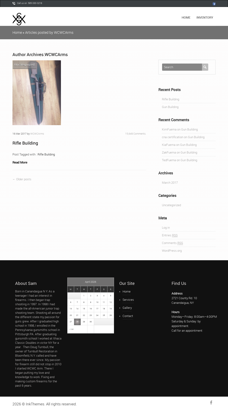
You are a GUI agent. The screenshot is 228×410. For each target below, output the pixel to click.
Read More (19, 162)
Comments (172, 243)
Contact (128, 316)
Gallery (127, 308)
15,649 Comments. (135, 133)
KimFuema (169, 129)
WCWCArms (56, 54)
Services (128, 300)
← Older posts (21, 179)
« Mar (71, 329)
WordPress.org (172, 250)
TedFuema (169, 160)
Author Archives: (28, 54)
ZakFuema (169, 152)
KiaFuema (168, 145)
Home (186, 17)
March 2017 (170, 182)
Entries (170, 235)
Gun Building (170, 107)
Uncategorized (24, 64)
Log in (166, 227)
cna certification (172, 137)
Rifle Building (25, 143)
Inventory (204, 17)
